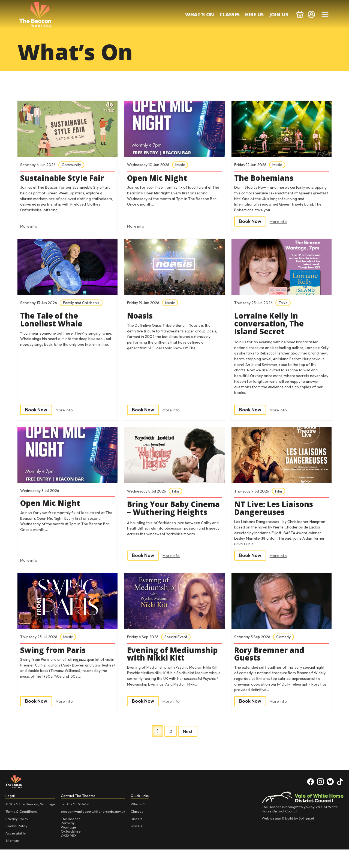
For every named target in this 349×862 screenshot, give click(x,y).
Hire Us (254, 14)
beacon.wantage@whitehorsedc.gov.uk (93, 824)
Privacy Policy (16, 831)
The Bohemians (266, 179)
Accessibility (15, 845)
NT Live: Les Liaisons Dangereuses (276, 512)
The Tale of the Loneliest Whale (54, 321)
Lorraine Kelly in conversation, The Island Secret (271, 325)
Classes (229, 14)
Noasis (141, 317)
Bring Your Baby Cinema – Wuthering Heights (170, 516)
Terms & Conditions (21, 824)
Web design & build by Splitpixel (288, 831)
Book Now (250, 222)
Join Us (278, 14)
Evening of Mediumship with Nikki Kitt (163, 667)
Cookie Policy (16, 838)
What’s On (199, 14)
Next (187, 743)
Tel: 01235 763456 (75, 816)
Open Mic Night (159, 179)
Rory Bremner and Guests (272, 663)
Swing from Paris (56, 659)
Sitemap (12, 853)
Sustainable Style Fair (65, 179)
